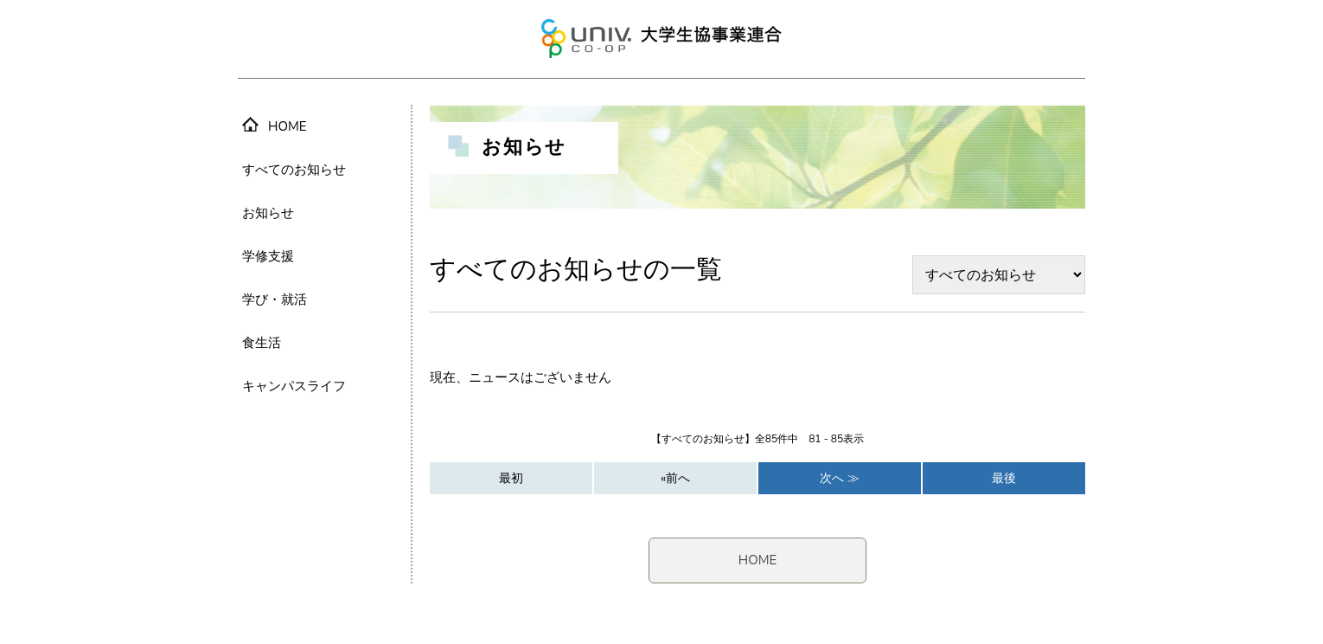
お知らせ (268, 213)
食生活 (261, 342)
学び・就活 (274, 299)
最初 (511, 478)
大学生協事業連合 (661, 39)
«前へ (675, 478)
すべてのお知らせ (294, 169)
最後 (1004, 478)
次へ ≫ (840, 478)
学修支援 (268, 256)
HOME (757, 560)
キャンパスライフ (294, 386)
